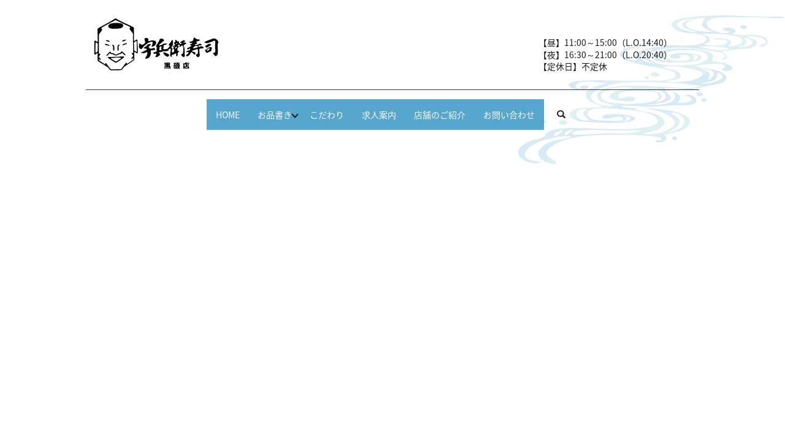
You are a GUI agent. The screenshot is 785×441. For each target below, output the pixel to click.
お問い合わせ (548, 108)
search (617, 108)
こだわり (316, 108)
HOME (189, 108)
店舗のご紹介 (462, 108)
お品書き (248, 108)
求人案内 (385, 108)
